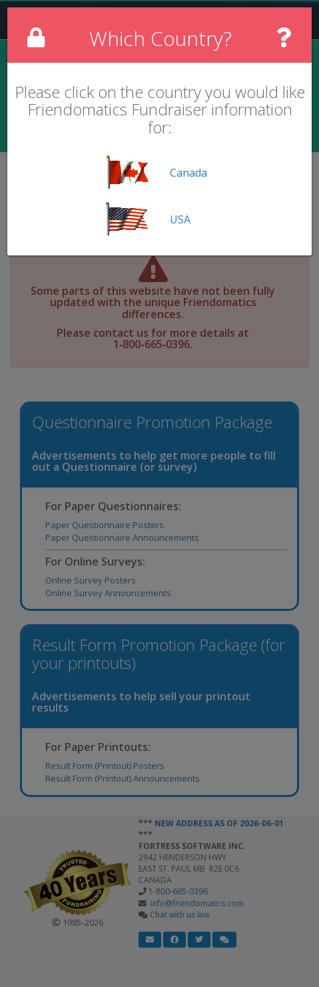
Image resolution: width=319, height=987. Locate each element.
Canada (188, 172)
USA (180, 219)
